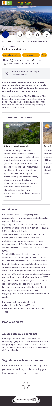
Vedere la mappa (26, 399)
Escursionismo (21, 41)
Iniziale (8, 41)
